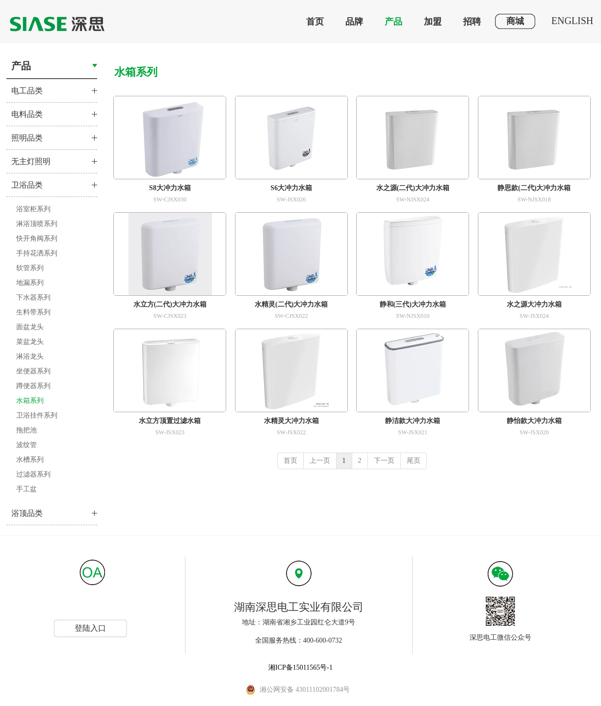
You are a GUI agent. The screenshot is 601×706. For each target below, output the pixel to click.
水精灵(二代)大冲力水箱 (291, 304)
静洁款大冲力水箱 (412, 420)
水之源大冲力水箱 (534, 304)
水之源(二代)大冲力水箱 (412, 188)
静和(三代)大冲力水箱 (413, 304)
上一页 (320, 460)
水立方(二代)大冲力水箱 (170, 304)
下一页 (384, 460)
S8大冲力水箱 (170, 188)
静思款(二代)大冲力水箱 (534, 188)
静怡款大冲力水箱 (534, 420)
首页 (290, 460)
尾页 (413, 460)
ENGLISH (572, 20)
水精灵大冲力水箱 (291, 420)
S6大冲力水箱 (291, 188)
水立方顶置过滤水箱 (170, 420)
